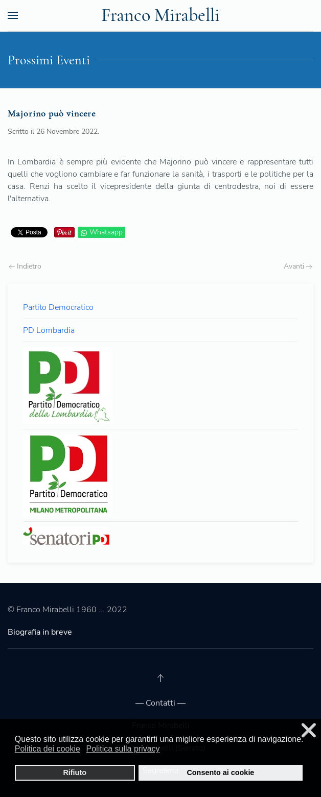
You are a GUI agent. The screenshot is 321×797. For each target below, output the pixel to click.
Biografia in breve (40, 632)
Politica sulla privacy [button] (123, 748)
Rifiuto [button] (74, 772)
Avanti (298, 266)
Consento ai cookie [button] (220, 772)
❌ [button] (309, 730)
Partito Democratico (58, 307)
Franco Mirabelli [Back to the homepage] (160, 15)
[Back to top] (160, 678)
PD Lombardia (49, 330)
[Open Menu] (13, 15)
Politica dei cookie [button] (47, 748)
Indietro (25, 266)
